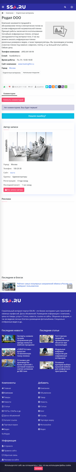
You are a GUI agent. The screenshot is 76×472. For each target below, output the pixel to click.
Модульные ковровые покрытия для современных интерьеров (61, 353)
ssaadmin (40, 87)
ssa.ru (12, 172)
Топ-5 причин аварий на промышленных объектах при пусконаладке (62, 340)
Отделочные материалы (12, 73)
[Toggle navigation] (71, 7)
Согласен (38, 468)
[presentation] (6, 287)
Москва (12, 68)
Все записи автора (14, 190)
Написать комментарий (13, 100)
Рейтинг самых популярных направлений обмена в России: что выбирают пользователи (44, 285)
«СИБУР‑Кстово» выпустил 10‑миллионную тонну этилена (24, 352)
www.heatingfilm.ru (26, 64)
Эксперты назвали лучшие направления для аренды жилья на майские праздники (25, 340)
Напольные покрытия (31, 72)
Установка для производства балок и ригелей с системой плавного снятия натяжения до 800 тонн (25, 365)
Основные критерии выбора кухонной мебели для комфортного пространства (62, 366)
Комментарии (9, 93)
